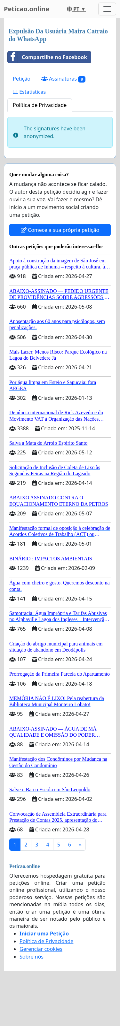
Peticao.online (26, 8)
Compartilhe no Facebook (47, 57)
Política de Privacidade (40, 105)
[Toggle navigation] (107, 9)
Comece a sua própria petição (60, 229)
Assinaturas (63, 79)
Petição (21, 78)
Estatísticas (29, 91)
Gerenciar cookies (41, 948)
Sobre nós (32, 956)
